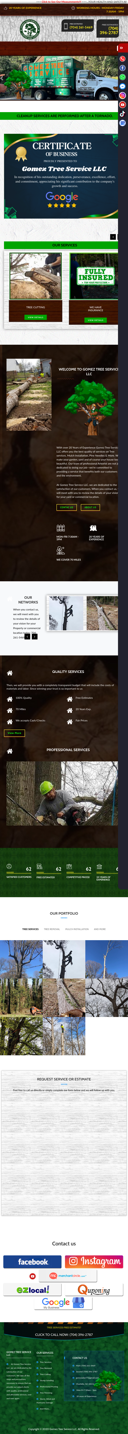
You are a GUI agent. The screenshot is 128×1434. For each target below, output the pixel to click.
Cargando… (64, 1152)
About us (90, 507)
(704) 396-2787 (109, 30)
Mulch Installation (77, 929)
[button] (2, 78)
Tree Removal (52, 929)
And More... (43, 1409)
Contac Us (66, 507)
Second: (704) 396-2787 (84, 1371)
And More (100, 929)
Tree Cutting (43, 1374)
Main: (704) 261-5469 (83, 1365)
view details (34, 317)
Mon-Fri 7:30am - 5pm (84, 1390)
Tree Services (30, 929)
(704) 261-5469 (81, 27)
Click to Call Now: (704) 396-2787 (64, 1334)
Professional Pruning (47, 1386)
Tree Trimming (44, 1393)
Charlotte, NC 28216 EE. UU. (87, 1384)
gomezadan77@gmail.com (85, 1378)
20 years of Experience (84, 1396)
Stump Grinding (45, 1380)
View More (14, 733)
